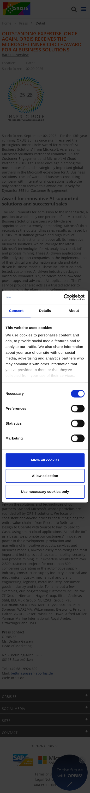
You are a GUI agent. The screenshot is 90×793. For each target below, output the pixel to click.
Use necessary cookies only (45, 491)
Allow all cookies (45, 460)
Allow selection (45, 476)
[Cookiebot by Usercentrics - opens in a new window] (64, 297)
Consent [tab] (16, 311)
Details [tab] (45, 311)
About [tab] (73, 311)
